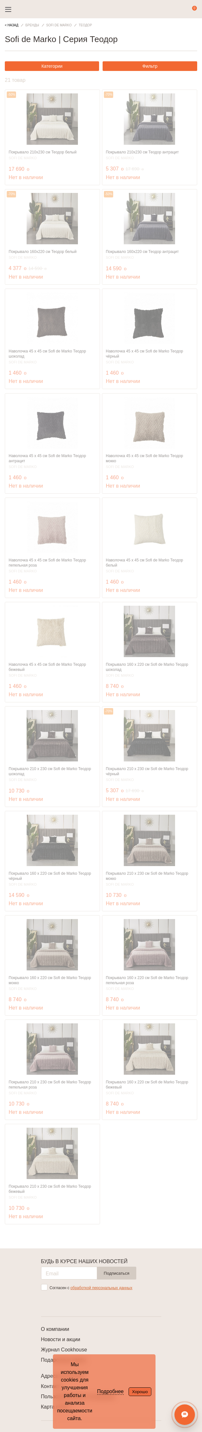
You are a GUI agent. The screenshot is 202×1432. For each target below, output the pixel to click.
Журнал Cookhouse (64, 1349)
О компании (55, 1329)
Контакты (52, 1386)
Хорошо (140, 1391)
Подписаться (117, 1273)
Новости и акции (60, 1339)
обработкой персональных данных (101, 1288)
